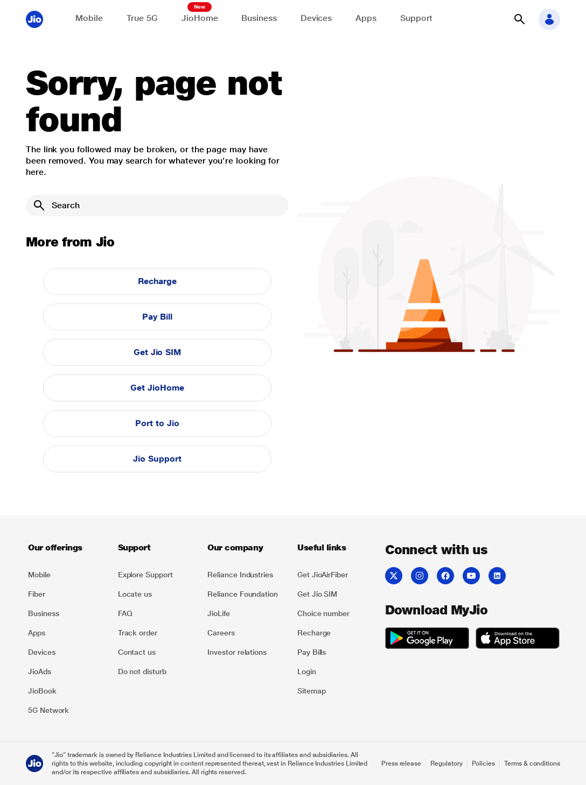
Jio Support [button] (157, 459)
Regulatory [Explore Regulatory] (446, 763)
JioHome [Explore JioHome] (200, 18)
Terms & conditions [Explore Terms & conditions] (532, 763)
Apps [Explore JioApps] (365, 18)
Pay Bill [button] (157, 317)
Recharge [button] (157, 281)
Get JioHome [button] (157, 388)
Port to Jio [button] (157, 423)
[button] (519, 19)
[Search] (157, 205)
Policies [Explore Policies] (484, 763)
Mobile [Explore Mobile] (89, 18)
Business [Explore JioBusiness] (258, 18)
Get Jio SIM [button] (157, 352)
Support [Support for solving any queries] (416, 18)
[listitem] (66, 574)
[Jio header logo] (34, 19)
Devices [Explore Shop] (316, 18)
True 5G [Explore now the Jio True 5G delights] (142, 18)
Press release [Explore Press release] (401, 763)
